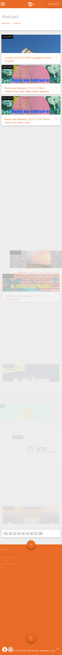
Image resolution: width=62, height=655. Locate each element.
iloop (55, 650)
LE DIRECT (55, 4)
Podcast (17, 23)
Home (7, 23)
